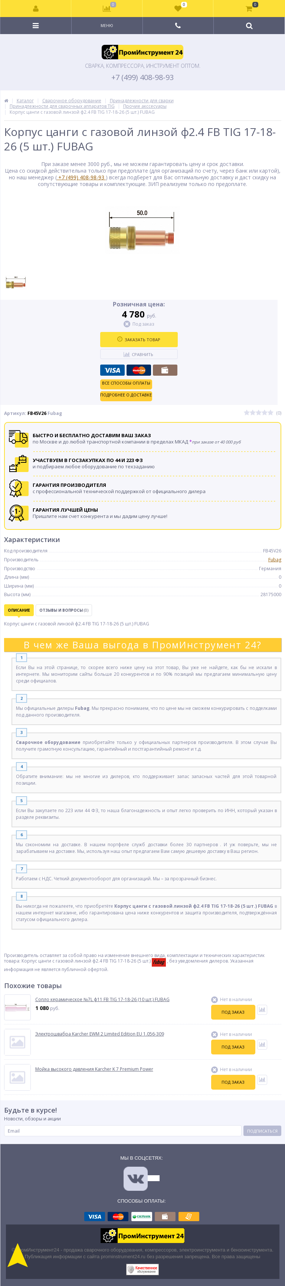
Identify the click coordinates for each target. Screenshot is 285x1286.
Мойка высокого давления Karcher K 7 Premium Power (94, 1069)
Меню (107, 25)
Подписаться (262, 1131)
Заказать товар (138, 339)
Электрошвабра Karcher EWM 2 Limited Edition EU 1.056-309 (99, 1034)
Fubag (274, 559)
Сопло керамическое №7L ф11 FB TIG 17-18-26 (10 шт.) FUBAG (102, 1000)
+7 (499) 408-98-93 (142, 77)
